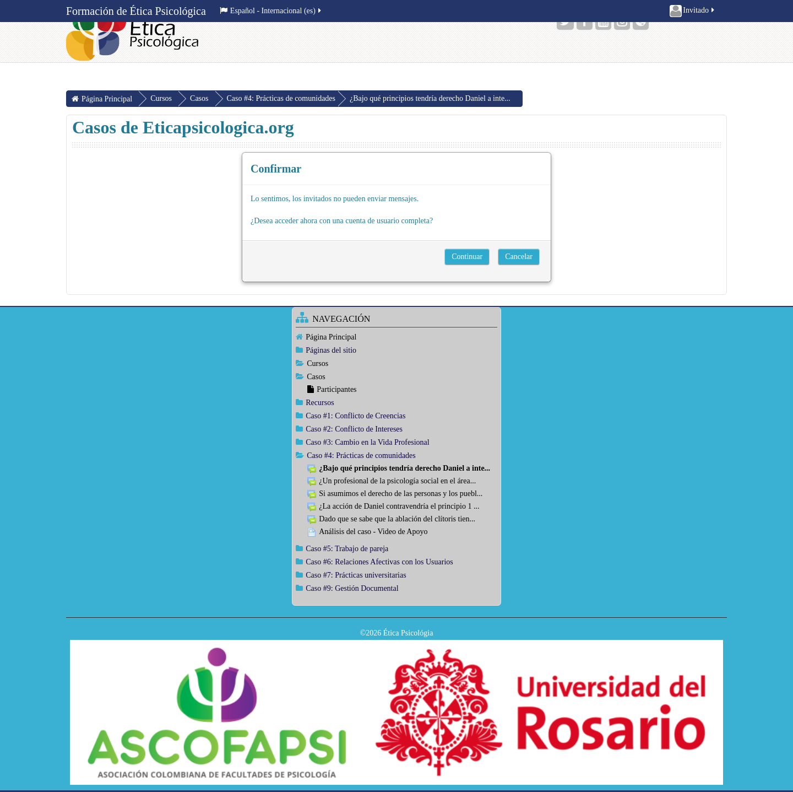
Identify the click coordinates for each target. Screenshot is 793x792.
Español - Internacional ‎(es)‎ (271, 11)
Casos (316, 377)
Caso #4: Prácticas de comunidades (281, 98)
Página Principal (331, 337)
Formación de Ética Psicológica (136, 11)
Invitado (693, 11)
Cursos (317, 363)
